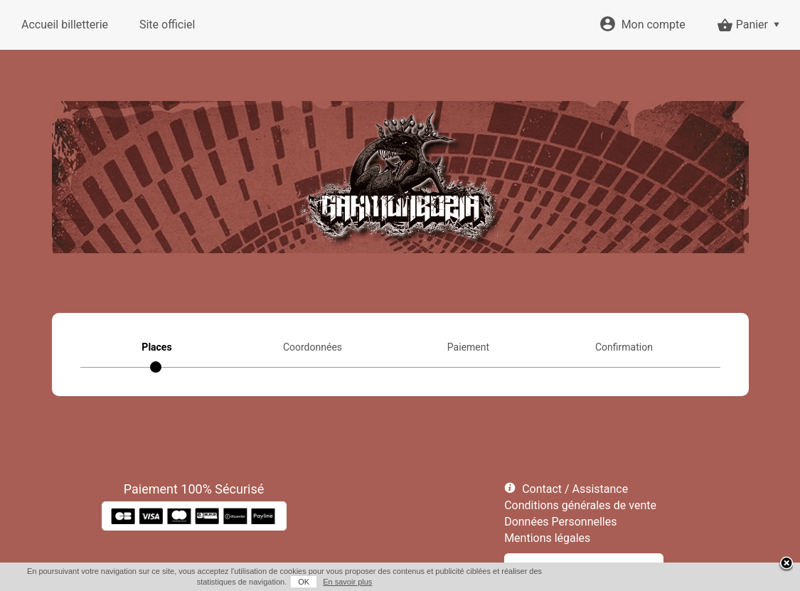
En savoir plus (347, 581)
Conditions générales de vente (580, 505)
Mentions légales (547, 538)
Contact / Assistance (575, 489)
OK (303, 581)
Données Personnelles (560, 521)
